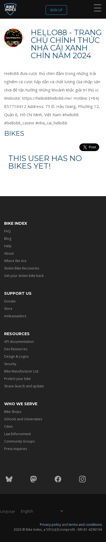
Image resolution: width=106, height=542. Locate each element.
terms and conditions (85, 524)
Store (8, 308)
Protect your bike (17, 378)
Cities (8, 426)
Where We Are (15, 261)
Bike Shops (12, 411)
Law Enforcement (17, 434)
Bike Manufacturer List (21, 371)
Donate (10, 301)
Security (10, 364)
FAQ (7, 231)
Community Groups (19, 441)
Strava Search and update (24, 386)
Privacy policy (50, 524)
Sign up (56, 10)
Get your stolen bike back (24, 275)
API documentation (19, 341)
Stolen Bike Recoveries (21, 268)
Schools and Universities (23, 419)
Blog (7, 238)
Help (8, 246)
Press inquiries (15, 448)
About (9, 253)
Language (7, 511)
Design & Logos (16, 356)
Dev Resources (15, 349)
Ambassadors (15, 316)
